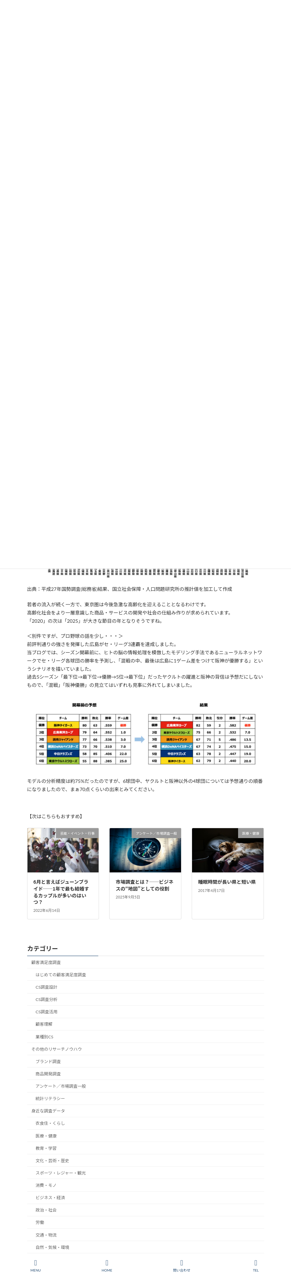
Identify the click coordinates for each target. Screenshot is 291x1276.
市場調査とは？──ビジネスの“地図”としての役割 (145, 885)
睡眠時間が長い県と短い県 (227, 881)
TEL (256, 1265)
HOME (107, 1265)
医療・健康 (45, 1135)
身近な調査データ (48, 1110)
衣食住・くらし (50, 1123)
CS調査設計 (46, 987)
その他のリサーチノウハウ (56, 1049)
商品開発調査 (48, 1073)
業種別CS (44, 1036)
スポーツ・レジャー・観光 (60, 1173)
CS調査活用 (46, 1011)
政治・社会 (45, 1210)
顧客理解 (43, 1024)
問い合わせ (181, 1265)
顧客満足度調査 (46, 962)
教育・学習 (45, 1148)
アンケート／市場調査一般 (60, 1086)
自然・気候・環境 (52, 1247)
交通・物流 (45, 1234)
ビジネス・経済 (50, 1197)
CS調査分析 (46, 999)
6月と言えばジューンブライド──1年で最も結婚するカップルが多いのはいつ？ (61, 891)
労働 (39, 1222)
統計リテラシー (50, 1098)
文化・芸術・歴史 (52, 1160)
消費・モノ (45, 1185)
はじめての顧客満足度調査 (60, 974)
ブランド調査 (48, 1061)
